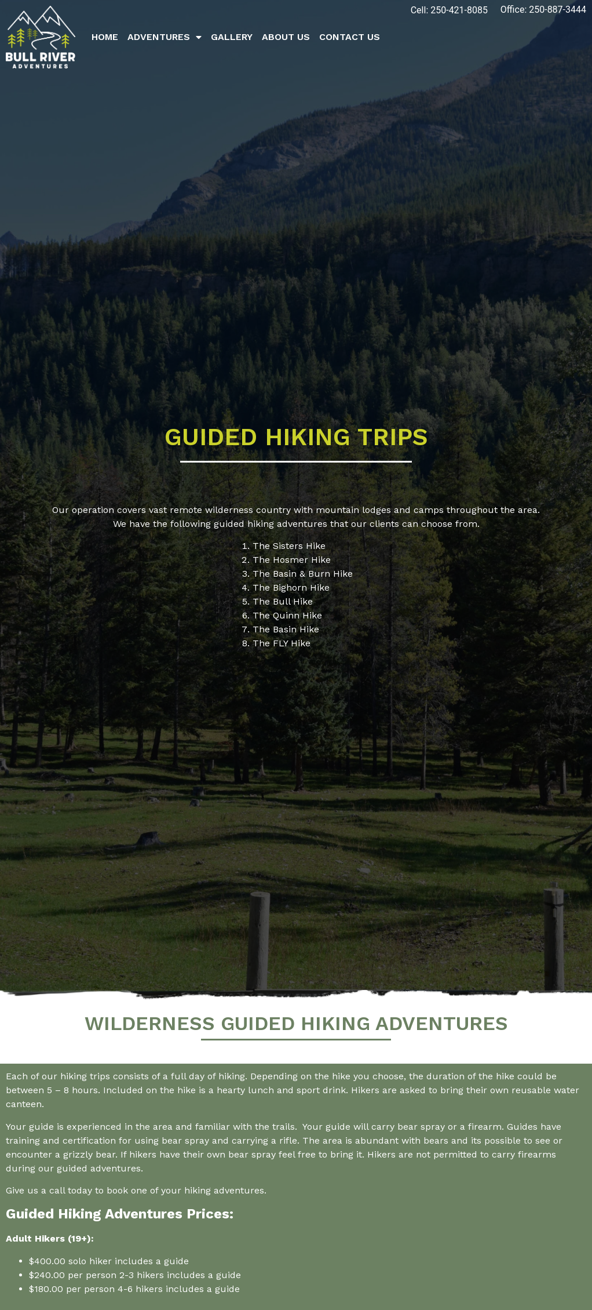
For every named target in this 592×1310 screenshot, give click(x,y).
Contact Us (349, 36)
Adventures (164, 37)
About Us (286, 36)
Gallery (232, 36)
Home (105, 36)
